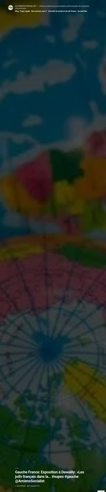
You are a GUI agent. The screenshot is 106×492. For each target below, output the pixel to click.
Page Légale (25, 11)
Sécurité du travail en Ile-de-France (62, 11)
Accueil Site (82, 11)
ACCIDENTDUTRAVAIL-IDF (25, 6)
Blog (17, 11)
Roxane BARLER (21, 486)
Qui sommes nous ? (39, 11)
